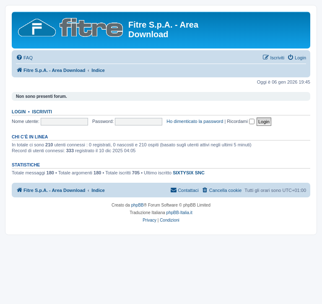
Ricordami (240, 121)
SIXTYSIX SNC (189, 172)
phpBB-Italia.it (179, 212)
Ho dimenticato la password (194, 121)
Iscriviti (42, 111)
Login (19, 111)
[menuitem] (24, 58)
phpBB (137, 205)
